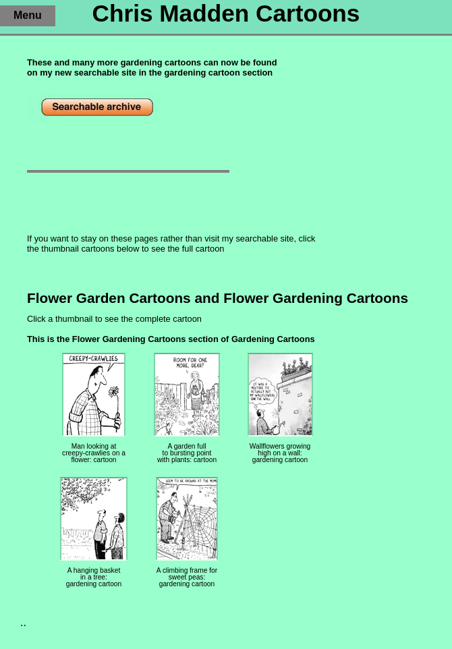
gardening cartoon (201, 72)
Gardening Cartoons (273, 339)
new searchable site (95, 72)
